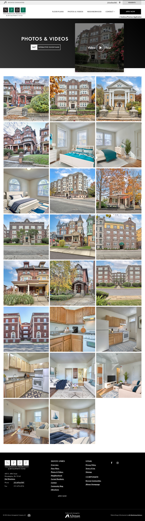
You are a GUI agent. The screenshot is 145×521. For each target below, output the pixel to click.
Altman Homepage (93, 484)
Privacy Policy (91, 465)
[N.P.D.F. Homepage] (14, 11)
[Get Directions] (120, 2)
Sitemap (89, 472)
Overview (54, 465)
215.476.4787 (112, 3)
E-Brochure (55, 490)
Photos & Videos (75, 11)
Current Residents (57, 479)
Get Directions (10, 479)
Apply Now (130, 12)
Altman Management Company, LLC (16, 515)
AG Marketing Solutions (135, 515)
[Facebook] (111, 463)
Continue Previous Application (131, 17)
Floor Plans (58, 11)
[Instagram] (117, 463)
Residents (132, 2)
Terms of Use (90, 468)
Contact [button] (110, 11)
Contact (54, 483)
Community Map (57, 486)
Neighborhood (94, 11)
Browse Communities (16, 2)
